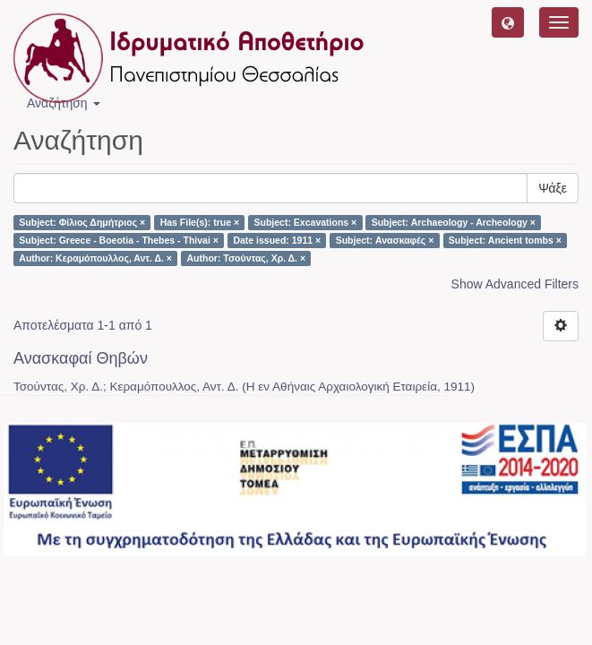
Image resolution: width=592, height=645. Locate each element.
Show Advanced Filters (515, 284)
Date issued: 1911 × (277, 240)
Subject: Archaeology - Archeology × (454, 222)
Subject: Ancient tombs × (505, 240)
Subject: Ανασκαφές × (385, 240)
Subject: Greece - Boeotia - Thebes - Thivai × (119, 240)
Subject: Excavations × (305, 222)
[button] (508, 22)
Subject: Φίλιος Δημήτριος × (82, 222)
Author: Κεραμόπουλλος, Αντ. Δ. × (95, 258)
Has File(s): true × (199, 222)
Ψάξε (552, 188)
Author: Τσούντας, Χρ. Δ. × (245, 258)
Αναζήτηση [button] (63, 103)
